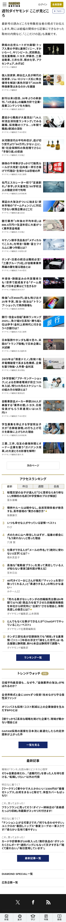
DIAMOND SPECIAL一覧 (17, 873)
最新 (9, 486)
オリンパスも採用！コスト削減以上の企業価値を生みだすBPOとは (33, 708)
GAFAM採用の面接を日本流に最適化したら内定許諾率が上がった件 (33, 733)
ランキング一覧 (33, 657)
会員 (56, 486)
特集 (46, 918)
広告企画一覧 (10, 882)
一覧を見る (33, 744)
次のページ (33, 465)
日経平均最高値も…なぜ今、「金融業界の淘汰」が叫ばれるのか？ (33, 684)
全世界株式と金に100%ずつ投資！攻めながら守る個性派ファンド (33, 696)
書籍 (59, 918)
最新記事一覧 (33, 858)
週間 (40, 486)
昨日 (25, 486)
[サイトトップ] (13, 4)
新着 (6, 918)
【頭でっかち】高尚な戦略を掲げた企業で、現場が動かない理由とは (33, 720)
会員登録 (57, 4)
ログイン (42, 4)
